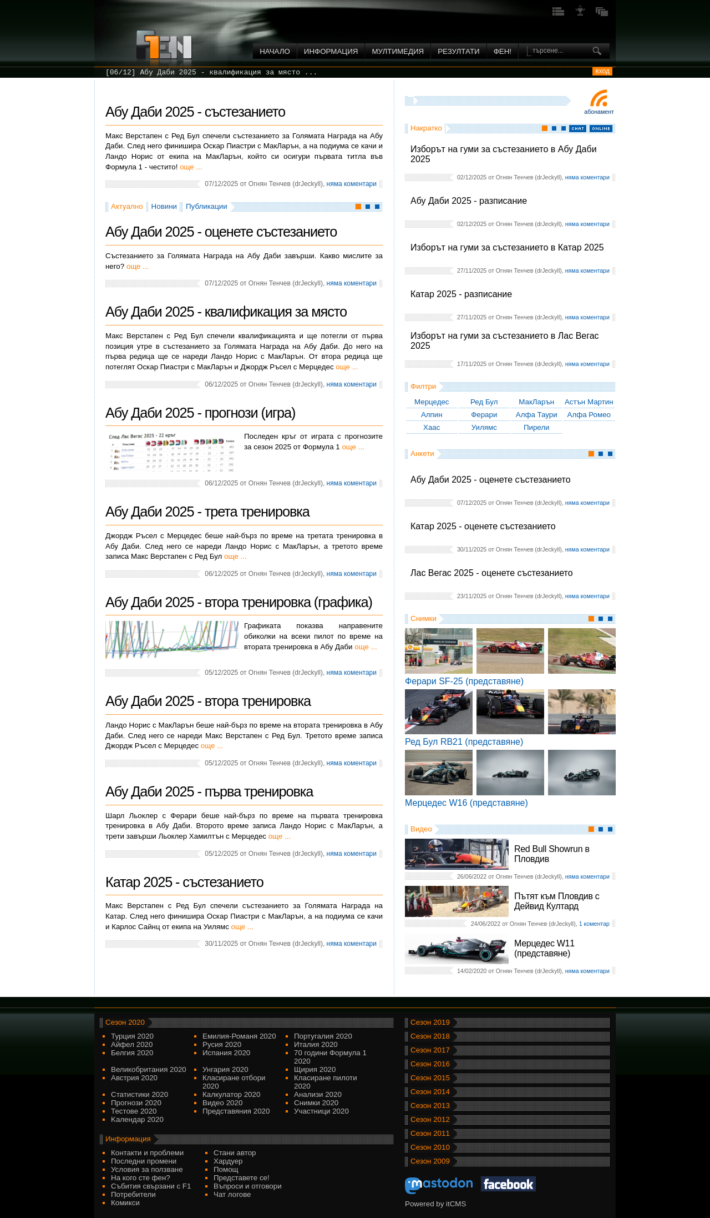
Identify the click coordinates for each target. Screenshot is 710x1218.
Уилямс (484, 427)
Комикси (125, 1203)
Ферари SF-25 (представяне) (464, 681)
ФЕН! (502, 51)
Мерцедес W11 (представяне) (544, 948)
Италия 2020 (316, 1044)
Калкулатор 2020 (231, 1094)
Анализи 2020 (318, 1094)
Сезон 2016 (430, 1064)
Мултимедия (398, 51)
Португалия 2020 (323, 1036)
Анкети (422, 453)
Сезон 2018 (430, 1036)
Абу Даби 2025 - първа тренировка (209, 791)
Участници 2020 (321, 1111)
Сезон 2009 (430, 1161)
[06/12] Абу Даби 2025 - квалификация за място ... (211, 72)
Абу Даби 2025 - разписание (468, 200)
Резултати (458, 51)
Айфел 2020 (132, 1044)
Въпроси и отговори (248, 1186)
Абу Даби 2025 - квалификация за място (226, 311)
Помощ (226, 1169)
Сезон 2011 (430, 1133)
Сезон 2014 (430, 1091)
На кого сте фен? (140, 1178)
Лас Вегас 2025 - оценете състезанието (491, 573)
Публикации (206, 206)
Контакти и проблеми (147, 1153)
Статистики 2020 (139, 1094)
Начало (275, 51)
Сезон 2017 (430, 1050)
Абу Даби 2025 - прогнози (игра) (200, 412)
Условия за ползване (147, 1169)
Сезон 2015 (430, 1078)
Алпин (432, 414)
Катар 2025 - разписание (461, 294)
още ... (191, 167)
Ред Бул (484, 402)
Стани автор (235, 1153)
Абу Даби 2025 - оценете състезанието (490, 479)
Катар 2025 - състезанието (184, 882)
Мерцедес (431, 402)
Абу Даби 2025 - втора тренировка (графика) (238, 602)
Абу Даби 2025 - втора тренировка (208, 701)
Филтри (423, 386)
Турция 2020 (132, 1036)
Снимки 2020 (316, 1103)
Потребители (133, 1194)
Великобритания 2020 (148, 1069)
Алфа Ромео (589, 414)
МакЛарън (536, 402)
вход (602, 71)
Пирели (537, 427)
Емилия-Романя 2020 (239, 1036)
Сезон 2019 (430, 1022)
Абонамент (599, 111)
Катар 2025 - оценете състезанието (483, 526)
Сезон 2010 (430, 1147)
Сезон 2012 (430, 1119)
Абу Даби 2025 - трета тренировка (207, 511)
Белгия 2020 (132, 1053)
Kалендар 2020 (137, 1119)
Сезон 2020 (125, 1022)
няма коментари (587, 177)
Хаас (431, 427)
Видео (421, 829)
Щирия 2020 (315, 1069)
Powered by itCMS (435, 1204)
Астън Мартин (589, 402)
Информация (331, 51)
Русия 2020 (221, 1044)
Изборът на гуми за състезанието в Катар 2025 (507, 247)
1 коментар (594, 923)
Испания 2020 (226, 1053)
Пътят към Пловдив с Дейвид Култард (556, 901)
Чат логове (232, 1194)
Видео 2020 (222, 1103)
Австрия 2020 (134, 1078)
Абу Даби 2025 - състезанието (195, 111)
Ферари (484, 414)
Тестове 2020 (134, 1111)
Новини (164, 206)
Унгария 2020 (225, 1069)
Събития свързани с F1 (151, 1186)
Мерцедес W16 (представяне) (466, 803)
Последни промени (143, 1161)
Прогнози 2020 (136, 1103)
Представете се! (242, 1178)
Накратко (426, 128)
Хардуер (228, 1161)
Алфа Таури (536, 414)
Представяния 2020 (236, 1111)
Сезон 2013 (430, 1105)
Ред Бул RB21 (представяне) (464, 741)
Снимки (423, 618)
